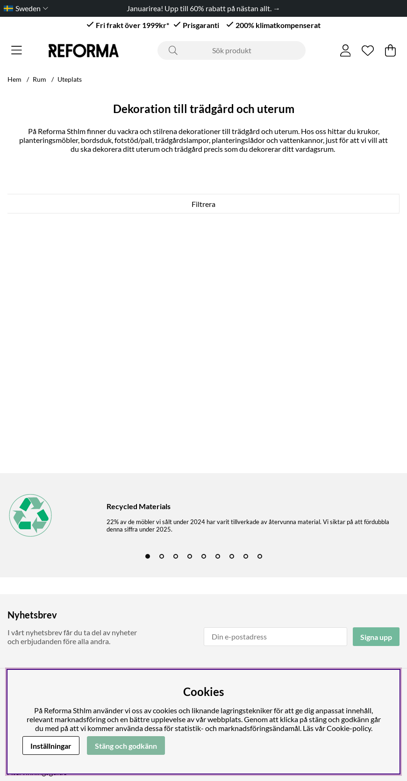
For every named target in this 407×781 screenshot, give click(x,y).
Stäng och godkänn (126, 745)
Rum (39, 79)
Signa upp (376, 636)
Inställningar (50, 745)
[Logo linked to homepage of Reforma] (84, 50)
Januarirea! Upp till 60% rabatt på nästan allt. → (203, 8)
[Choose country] (24, 8)
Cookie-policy (349, 728)
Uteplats (69, 79)
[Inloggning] (345, 50)
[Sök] (231, 50)
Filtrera (203, 203)
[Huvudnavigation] (16, 50)
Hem (14, 79)
